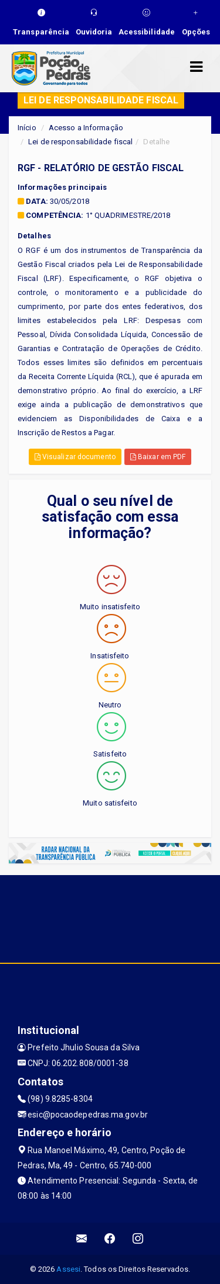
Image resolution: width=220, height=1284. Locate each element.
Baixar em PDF (158, 457)
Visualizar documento (75, 457)
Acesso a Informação (86, 127)
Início (27, 127)
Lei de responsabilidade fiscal (80, 141)
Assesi (68, 1269)
